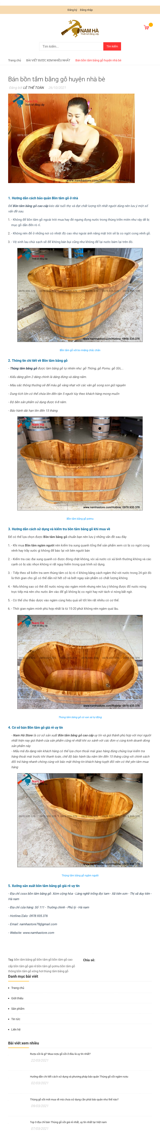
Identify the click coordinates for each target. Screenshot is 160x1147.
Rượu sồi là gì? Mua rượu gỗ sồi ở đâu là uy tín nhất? (60, 1053)
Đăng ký (72, 9)
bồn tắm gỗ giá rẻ (25, 966)
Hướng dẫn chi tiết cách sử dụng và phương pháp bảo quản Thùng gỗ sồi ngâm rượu (79, 1076)
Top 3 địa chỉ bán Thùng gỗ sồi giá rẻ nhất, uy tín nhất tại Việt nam (68, 1122)
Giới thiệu (17, 998)
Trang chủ (17, 988)
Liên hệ (15, 1029)
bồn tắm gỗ (44, 959)
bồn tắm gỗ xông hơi (29, 971)
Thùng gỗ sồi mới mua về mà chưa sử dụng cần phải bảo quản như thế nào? (74, 1099)
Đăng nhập (86, 9)
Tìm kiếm (112, 46)
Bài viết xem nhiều (23, 1043)
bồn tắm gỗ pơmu (48, 966)
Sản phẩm (17, 1008)
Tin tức (15, 1019)
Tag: (11, 959)
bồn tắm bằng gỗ (25, 959)
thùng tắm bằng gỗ (56, 971)
